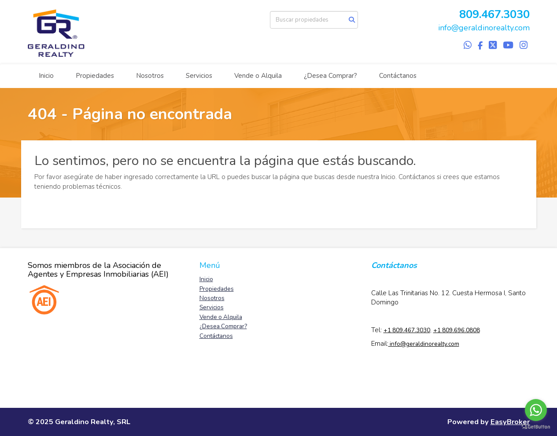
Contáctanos (398, 75)
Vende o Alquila (258, 75)
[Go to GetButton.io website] (536, 427)
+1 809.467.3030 (407, 330)
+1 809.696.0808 (456, 330)
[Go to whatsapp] (536, 410)
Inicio (46, 75)
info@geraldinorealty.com (484, 27)
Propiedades (95, 75)
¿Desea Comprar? (330, 75)
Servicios (199, 75)
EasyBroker (510, 422)
